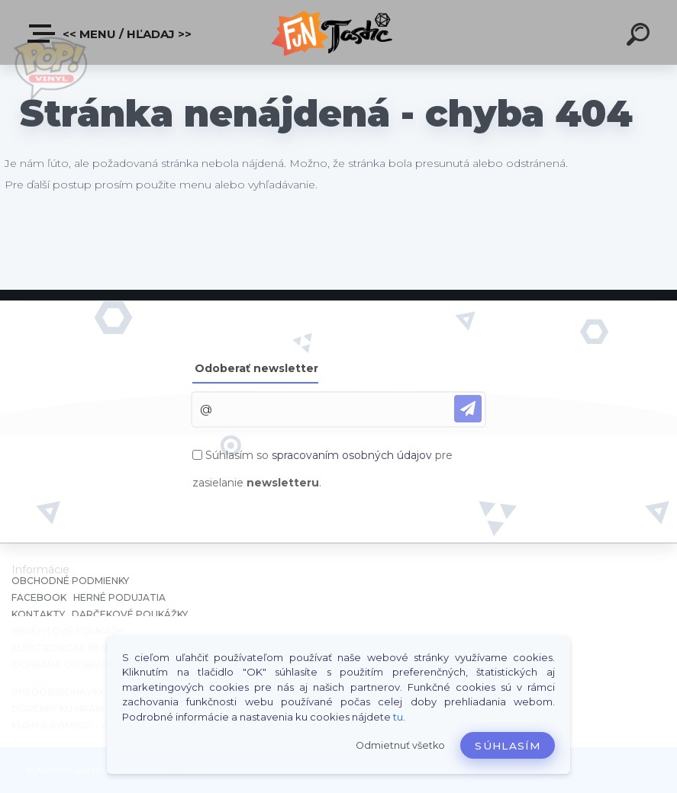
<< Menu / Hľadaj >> (110, 33)
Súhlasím (507, 746)
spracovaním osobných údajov (352, 455)
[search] (640, 36)
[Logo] (338, 32)
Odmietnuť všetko (400, 745)
